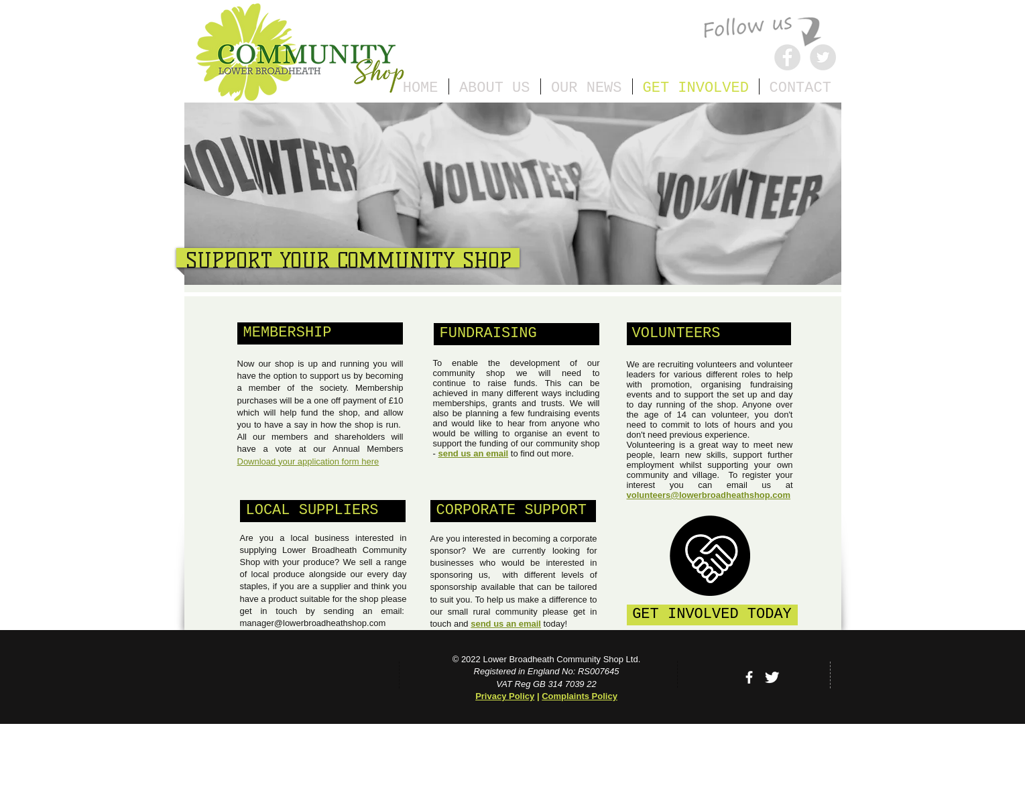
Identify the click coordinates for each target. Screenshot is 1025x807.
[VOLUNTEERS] (709, 333)
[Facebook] (787, 57)
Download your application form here (308, 461)
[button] (320, 333)
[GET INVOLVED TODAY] (712, 615)
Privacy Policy (504, 696)
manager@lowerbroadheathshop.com (313, 623)
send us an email (473, 453)
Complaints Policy (579, 696)
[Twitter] (823, 57)
